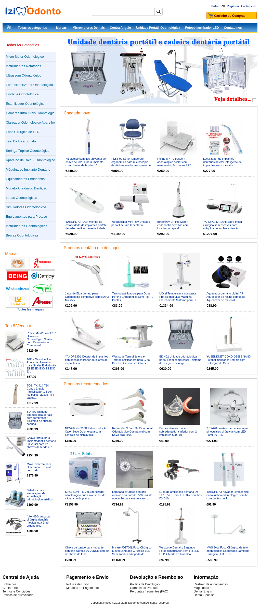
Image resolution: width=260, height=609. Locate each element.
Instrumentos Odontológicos (26, 226)
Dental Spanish (204, 595)
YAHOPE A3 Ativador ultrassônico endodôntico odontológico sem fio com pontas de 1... (227, 495)
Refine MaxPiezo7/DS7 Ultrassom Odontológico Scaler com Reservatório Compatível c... (41, 339)
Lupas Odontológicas (21, 198)
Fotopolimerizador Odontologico (29, 85)
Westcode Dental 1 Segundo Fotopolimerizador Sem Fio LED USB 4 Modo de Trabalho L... (179, 551)
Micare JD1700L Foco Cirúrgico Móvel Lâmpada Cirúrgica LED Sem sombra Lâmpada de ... (131, 551)
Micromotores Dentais (89, 27)
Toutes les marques (30, 309)
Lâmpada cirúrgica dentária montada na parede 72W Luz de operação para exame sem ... (132, 495)
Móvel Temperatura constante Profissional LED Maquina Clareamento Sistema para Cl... (178, 297)
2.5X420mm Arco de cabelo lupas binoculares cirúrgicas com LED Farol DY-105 (227, 431)
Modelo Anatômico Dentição (26, 188)
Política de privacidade (18, 595)
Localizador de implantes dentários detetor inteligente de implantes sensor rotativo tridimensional (222, 163)
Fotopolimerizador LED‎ (202, 27)
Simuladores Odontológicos (26, 207)
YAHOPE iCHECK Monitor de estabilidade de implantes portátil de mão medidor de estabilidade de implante (86, 226)
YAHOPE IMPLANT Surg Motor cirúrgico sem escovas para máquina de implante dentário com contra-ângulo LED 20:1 (222, 226)
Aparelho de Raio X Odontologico (30, 160)
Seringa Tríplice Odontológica (27, 151)
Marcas (61, 27)
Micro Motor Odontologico (25, 56)
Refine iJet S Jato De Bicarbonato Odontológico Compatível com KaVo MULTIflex (133, 431)
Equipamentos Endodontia (25, 179)
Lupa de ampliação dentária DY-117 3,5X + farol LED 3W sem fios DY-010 (180, 495)
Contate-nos (248, 6)
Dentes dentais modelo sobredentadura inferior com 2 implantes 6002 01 (178, 431)
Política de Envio (77, 584)
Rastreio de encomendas (211, 584)
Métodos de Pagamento (82, 588)
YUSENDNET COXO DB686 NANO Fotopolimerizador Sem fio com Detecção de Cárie (228, 360)
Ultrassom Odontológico (23, 75)
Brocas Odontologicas (22, 235)
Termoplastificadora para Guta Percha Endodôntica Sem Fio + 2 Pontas (132, 297)
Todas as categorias (32, 27)
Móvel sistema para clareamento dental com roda (39, 467)
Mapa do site (202, 588)
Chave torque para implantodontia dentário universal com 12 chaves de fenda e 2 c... (41, 444)
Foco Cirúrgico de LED (23, 132)
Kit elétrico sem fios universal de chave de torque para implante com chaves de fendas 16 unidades (86, 163)
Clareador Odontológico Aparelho (30, 122)
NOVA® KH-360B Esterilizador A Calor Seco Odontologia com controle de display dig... (85, 431)
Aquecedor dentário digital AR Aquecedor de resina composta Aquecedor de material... (225, 297)
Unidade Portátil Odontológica (158, 27)
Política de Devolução (145, 584)
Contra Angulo (120, 27)
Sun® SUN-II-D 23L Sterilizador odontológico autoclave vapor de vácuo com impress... (85, 495)
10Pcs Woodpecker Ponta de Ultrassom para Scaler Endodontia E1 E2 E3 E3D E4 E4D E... (41, 365)
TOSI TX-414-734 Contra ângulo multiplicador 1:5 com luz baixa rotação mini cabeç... (40, 391)
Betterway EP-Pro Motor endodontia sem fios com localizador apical (172, 225)
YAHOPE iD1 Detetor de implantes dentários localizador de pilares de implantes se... (86, 360)
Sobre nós (10, 584)
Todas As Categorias (22, 45)
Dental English (203, 591)
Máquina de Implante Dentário (28, 169)
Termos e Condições (16, 591)
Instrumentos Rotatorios (23, 66)
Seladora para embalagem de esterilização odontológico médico (40, 495)
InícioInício (9, 28)
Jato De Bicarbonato (21, 141)
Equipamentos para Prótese (26, 216)
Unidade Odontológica (22, 94)
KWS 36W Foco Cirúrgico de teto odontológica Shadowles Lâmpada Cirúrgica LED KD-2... (227, 551)
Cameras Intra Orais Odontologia (30, 113)
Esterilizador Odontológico (25, 104)
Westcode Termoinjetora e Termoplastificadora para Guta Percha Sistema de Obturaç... (131, 360)
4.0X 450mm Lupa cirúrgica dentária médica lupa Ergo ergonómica (38, 521)
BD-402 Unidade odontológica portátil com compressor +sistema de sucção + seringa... (40, 417)
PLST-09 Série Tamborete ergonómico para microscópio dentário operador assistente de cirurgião (131, 163)
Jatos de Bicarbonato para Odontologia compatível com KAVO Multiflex (87, 297)
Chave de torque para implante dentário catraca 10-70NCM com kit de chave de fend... (87, 551)
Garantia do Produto (144, 588)
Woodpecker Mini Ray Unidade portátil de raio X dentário (130, 223)
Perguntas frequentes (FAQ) (149, 591)
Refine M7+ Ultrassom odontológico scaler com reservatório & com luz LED (174, 162)
